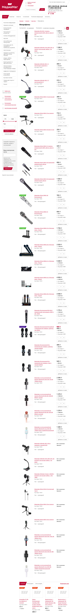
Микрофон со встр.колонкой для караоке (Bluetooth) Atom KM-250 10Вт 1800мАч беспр (44, 551)
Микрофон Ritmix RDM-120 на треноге (44, 504)
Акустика (6, 38)
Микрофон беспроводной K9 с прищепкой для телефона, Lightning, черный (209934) (43, 346)
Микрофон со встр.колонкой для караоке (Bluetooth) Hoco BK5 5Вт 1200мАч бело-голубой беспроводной (44, 428)
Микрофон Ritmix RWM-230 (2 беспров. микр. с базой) (44, 294)
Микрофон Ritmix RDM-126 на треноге (44, 519)
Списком (67, 28)
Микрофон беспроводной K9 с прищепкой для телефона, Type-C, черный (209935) (43, 363)
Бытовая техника (8, 77)
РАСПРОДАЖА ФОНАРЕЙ (11, 108)
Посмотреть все (64, 583)
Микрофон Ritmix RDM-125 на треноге (44, 113)
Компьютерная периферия (7, 28)
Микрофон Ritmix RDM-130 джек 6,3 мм (44, 129)
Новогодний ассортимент (7, 74)
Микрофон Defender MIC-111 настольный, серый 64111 (41, 64)
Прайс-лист (7, 91)
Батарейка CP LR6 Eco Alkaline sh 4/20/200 (23, 601)
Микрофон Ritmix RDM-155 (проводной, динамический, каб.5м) (44, 179)
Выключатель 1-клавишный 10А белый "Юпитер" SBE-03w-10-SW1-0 (62, 602)
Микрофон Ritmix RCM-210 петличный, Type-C (44, 490)
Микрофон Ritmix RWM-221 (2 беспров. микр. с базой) (44, 261)
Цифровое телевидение (10, 71)
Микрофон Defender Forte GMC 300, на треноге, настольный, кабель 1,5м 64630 (44, 49)
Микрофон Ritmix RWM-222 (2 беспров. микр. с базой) (44, 278)
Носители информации (9, 22)
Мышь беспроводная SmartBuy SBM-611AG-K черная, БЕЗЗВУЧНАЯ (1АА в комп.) (37, 604)
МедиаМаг (10, 6)
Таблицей (65, 28)
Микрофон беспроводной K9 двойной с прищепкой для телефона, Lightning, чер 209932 (44, 328)
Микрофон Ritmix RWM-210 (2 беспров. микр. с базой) (44, 229)
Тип (5, 124)
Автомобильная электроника (8, 41)
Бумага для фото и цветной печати (8, 62)
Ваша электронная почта (9, 151)
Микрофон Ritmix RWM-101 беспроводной (41, 212)
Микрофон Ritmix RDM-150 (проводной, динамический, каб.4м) (44, 163)
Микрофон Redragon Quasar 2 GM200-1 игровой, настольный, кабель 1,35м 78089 (44, 475)
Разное (5, 84)
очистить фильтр (9, 134)
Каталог (27, 21)
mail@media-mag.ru (52, 12)
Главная (21, 21)
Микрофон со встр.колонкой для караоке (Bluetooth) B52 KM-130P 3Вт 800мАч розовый (43, 412)
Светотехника (7, 50)
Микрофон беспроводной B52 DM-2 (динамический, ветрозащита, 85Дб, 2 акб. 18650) (44, 312)
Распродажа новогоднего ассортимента (8, 98)
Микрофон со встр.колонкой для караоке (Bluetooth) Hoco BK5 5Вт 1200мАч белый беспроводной (42, 567)
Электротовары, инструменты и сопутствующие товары (10, 67)
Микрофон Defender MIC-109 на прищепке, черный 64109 (42, 444)
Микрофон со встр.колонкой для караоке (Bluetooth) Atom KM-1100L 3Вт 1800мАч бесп (44, 536)
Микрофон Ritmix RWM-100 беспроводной (41, 196)
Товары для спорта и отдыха (9, 81)
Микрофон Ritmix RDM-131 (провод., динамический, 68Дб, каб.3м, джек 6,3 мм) (44, 147)
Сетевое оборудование (9, 35)
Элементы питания (8, 25)
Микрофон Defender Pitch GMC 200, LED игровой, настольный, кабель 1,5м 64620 (44, 460)
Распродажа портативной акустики (10, 103)
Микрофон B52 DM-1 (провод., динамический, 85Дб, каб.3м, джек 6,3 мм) (44, 32)
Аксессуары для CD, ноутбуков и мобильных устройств (9, 46)
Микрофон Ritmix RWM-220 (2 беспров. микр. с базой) (44, 245)
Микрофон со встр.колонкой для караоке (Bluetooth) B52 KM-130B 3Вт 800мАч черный (43, 396)
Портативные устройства (7, 32)
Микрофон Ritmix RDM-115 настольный (44, 96)
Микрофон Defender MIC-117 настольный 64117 (41, 81)
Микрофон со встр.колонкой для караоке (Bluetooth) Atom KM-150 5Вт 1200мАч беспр (43, 379)
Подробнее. (6, 166)
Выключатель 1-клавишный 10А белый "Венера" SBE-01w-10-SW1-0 (50, 602)
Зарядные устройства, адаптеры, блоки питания (9, 54)
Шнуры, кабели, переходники (8, 58)
